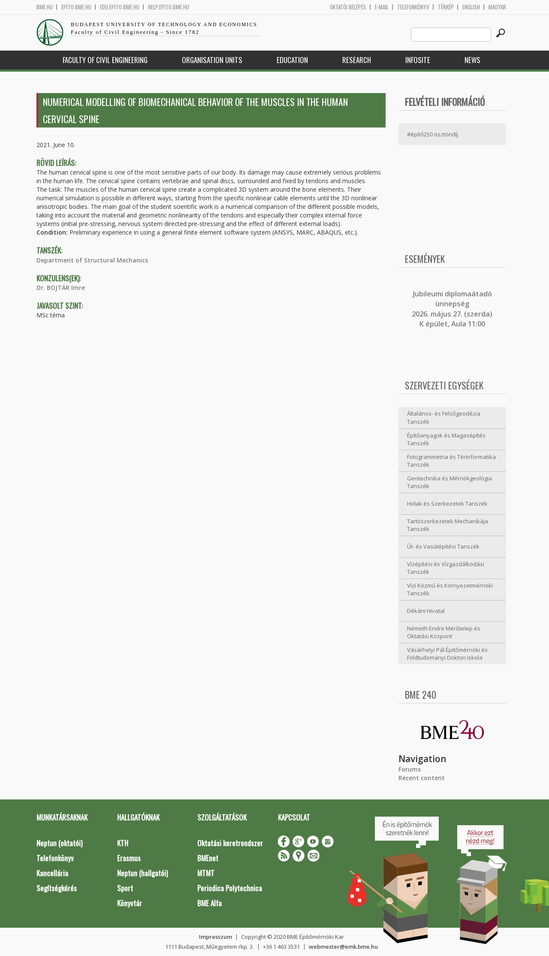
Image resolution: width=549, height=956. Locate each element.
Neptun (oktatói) (59, 843)
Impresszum (215, 937)
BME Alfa (209, 903)
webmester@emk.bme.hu (343, 946)
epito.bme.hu (76, 7)
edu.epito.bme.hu (119, 7)
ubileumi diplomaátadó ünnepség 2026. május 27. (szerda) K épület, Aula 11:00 (452, 309)
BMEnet (207, 858)
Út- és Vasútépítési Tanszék (443, 546)
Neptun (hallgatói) (142, 873)
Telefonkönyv (413, 7)
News (472, 59)
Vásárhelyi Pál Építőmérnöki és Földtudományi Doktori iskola (447, 654)
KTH (122, 843)
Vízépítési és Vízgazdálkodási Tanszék (445, 568)
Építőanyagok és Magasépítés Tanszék (446, 439)
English (471, 7)
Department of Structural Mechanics (92, 260)
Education (292, 59)
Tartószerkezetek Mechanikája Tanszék (447, 525)
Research (356, 59)
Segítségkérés (56, 888)
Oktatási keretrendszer (230, 843)
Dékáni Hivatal (426, 611)
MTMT (205, 873)
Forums (409, 769)
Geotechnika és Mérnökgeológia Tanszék (449, 482)
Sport (125, 888)
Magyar (497, 7)
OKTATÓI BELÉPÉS (348, 7)
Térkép (446, 7)
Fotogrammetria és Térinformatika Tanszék (451, 461)
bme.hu (44, 7)
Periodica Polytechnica (229, 888)
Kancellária (52, 873)
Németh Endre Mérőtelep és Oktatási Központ (443, 632)
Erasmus (129, 858)
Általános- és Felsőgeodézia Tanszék (443, 417)
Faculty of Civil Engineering (105, 59)
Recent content (421, 778)
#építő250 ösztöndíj (432, 134)
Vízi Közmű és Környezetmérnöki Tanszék (450, 589)
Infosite (417, 59)
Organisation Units (212, 59)
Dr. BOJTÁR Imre (60, 287)
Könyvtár (129, 903)
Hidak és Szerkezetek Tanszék (447, 503)
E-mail (382, 7)
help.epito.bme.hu (168, 7)
